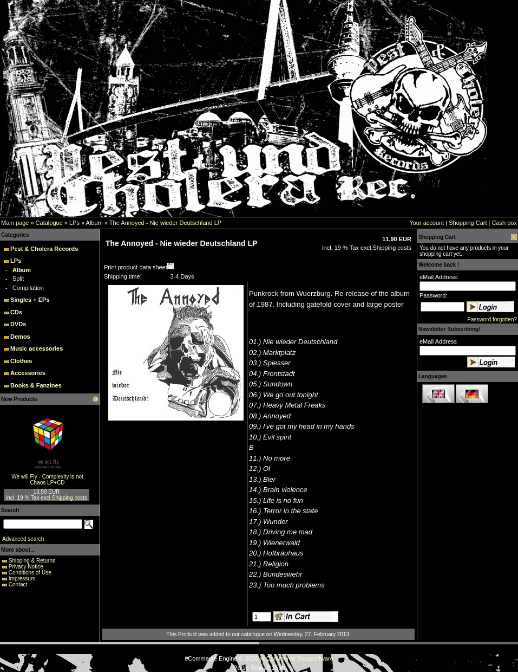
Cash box (504, 222)
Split (18, 278)
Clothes (21, 361)
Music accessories (36, 348)
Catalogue (49, 222)
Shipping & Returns (32, 561)
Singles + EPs (29, 299)
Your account (426, 222)
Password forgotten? (492, 319)
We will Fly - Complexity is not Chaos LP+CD (47, 480)
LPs (74, 222)
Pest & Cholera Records (44, 248)
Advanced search (23, 539)
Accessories (27, 373)
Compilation (28, 288)
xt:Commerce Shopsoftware (296, 658)
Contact (18, 584)
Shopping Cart (468, 222)
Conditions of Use (30, 573)
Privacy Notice (26, 567)
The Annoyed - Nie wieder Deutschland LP (165, 222)
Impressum (22, 578)
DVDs (18, 324)
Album (94, 222)
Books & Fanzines (36, 385)
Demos (20, 336)
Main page (15, 222)
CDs (16, 312)
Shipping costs (69, 498)
